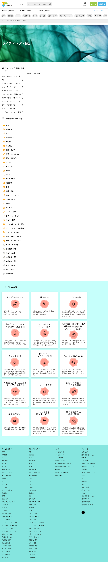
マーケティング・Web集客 (13, 228)
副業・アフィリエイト (12, 241)
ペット (18, 16)
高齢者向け (26, 16)
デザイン (7, 171)
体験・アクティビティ (12, 195)
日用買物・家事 (9, 249)
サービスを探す (7, 11)
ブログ (83, 490)
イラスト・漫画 (9, 212)
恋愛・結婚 (8, 191)
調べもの (7, 203)
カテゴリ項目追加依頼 (61, 471)
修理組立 (10, 16)
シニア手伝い (9, 269)
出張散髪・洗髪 (9, 257)
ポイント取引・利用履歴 (88, 463)
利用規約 (57, 468)
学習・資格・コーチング (12, 236)
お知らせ (84, 468)
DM (83, 476)
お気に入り (85, 452)
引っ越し (42, 16)
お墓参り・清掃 (9, 261)
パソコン (7, 175)
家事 (3, 16)
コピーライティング (8, 87)
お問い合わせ (59, 473)
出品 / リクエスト (99, 11)
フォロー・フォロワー (88, 465)
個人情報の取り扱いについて (63, 463)
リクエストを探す (25, 11)
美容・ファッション (66, 16)
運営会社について (60, 460)
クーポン (84, 473)
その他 (89, 16)
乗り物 (35, 16)
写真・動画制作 (79, 16)
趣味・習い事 (52, 16)
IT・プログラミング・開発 (13, 224)
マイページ (85, 449)
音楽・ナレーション (11, 216)
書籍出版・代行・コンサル (11, 90)
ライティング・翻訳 (14, 21)
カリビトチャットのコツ (88, 471)
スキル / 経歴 (85, 484)
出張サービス (9, 199)
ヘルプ (84, 5)
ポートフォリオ (86, 487)
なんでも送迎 (9, 253)
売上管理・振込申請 (87, 501)
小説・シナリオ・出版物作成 (11, 94)
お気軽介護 (8, 274)
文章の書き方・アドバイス (11, 98)
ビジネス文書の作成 (8, 105)
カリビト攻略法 (59, 452)
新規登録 (102, 4)
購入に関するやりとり (88, 454)
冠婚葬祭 (7, 183)
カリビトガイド (59, 454)
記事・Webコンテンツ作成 (11, 76)
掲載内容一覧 (85, 495)
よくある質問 (59, 457)
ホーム (4, 21)
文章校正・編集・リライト (11, 83)
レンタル (7, 208)
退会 (83, 482)
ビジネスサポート (10, 179)
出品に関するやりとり (88, 493)
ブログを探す (43, 11)
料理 (6, 187)
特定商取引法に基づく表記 (62, 465)
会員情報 (84, 479)
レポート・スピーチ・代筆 (11, 101)
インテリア (97, 16)
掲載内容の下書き (87, 498)
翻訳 (24, 21)
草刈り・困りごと (10, 245)
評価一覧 (84, 457)
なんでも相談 (9, 220)
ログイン (93, 4)
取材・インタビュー (8, 108)
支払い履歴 (85, 460)
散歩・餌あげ (9, 265)
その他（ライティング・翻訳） (12, 112)
